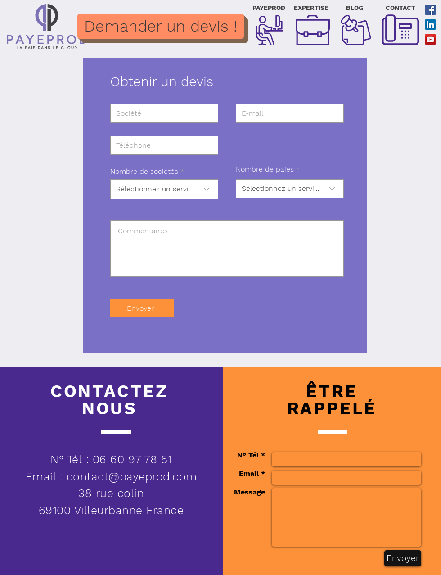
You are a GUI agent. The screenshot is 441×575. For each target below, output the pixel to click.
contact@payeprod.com (132, 476)
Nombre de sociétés (144, 171)
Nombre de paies (265, 169)
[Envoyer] (402, 558)
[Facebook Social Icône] (430, 10)
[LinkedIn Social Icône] (430, 24)
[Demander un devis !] (160, 26)
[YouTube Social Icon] (430, 39)
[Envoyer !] (142, 308)
